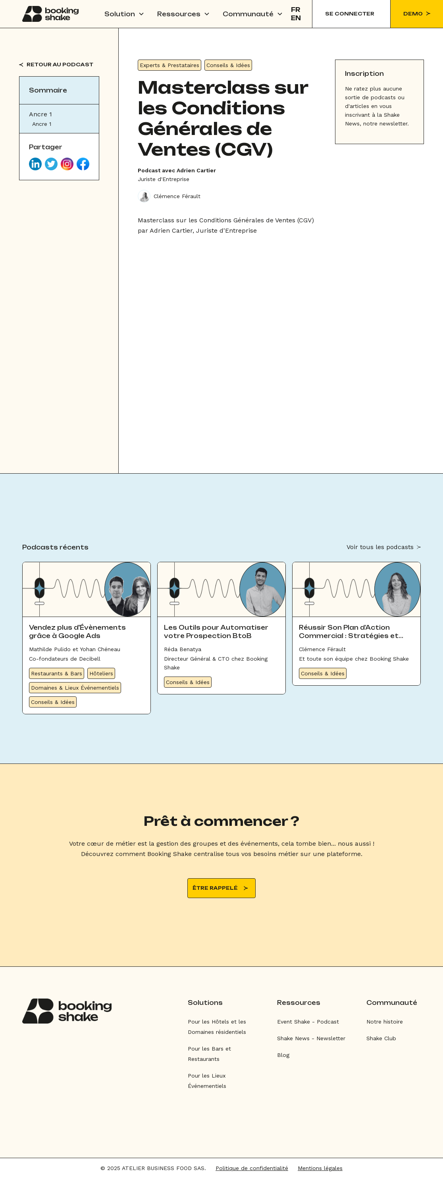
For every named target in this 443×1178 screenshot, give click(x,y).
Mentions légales (320, 1168)
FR (295, 9)
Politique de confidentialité (252, 1168)
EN (296, 18)
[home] (50, 14)
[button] (124, 14)
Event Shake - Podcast (308, 1021)
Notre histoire (384, 1021)
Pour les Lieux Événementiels (207, 1080)
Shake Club (381, 1038)
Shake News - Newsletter (311, 1038)
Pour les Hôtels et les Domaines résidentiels (217, 1026)
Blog (283, 1055)
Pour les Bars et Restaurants (209, 1053)
